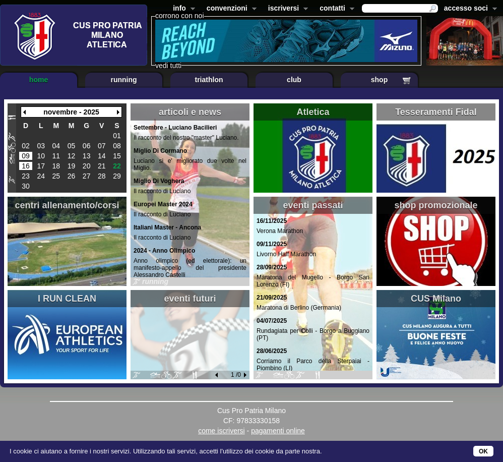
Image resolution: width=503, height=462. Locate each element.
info (182, 9)
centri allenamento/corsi (67, 205)
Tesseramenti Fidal (436, 112)
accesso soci (468, 9)
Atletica (312, 112)
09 (26, 156)
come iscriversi (221, 431)
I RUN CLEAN (67, 299)
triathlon (209, 80)
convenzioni (230, 9)
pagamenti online (278, 431)
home (38, 80)
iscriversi (286, 9)
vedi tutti (168, 66)
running (123, 80)
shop (379, 80)
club (294, 80)
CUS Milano (436, 299)
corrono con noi (179, 16)
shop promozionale (435, 205)
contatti (335, 9)
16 (26, 166)
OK (483, 451)
